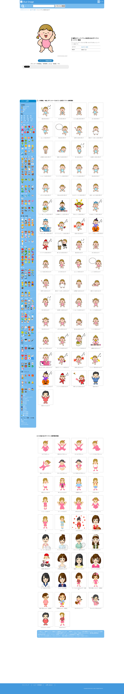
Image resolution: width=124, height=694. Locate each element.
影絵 (32, 156)
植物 (24, 125)
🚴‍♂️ (32, 272)
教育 (22, 298)
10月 (28, 119)
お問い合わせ (49, 685)
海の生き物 (24, 193)
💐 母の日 (24, 108)
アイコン (23, 353)
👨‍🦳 (25, 285)
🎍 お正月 (24, 394)
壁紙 (22, 421)
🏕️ (29, 335)
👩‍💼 (25, 293)
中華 (29, 217)
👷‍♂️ (29, 293)
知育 (31, 298)
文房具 (26, 298)
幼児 (35, 9)
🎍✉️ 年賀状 (24, 415)
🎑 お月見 (24, 408)
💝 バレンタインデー (27, 397)
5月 (31, 115)
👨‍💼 (22, 293)
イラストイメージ (24, 9)
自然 (28, 125)
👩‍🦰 (32, 282)
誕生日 (23, 373)
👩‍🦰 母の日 (24, 402)
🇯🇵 (29, 358)
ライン (25, 419)
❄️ (29, 148)
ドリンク (23, 239)
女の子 (31, 9)
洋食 (26, 217)
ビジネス (23, 291)
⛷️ (22, 335)
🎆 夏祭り (24, 407)
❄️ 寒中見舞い (25, 412)
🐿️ (25, 172)
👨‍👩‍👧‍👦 (22, 288)
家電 (22, 346)
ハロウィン (24, 387)
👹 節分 (23, 395)
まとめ (100, 2)
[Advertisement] (85, 23)
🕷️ (25, 392)
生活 (25, 280)
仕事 (28, 291)
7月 (28, 117)
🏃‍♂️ (29, 306)
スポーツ (23, 325)
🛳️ (25, 277)
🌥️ (22, 148)
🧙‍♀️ (32, 389)
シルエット (24, 422)
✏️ (32, 301)
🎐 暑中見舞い (25, 413)
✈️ (32, 275)
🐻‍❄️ (32, 164)
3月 (24, 115)
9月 (24, 119)
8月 (31, 117)
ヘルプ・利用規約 (37, 685)
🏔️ (29, 151)
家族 (22, 280)
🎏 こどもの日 (25, 106)
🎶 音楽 (23, 338)
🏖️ (32, 151)
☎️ (25, 348)
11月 (31, 119)
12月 (25, 120)
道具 (30, 346)
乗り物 (22, 267)
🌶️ (32, 254)
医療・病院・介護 (25, 311)
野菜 (22, 247)
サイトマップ (25, 685)
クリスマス (24, 380)
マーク (28, 353)
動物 (22, 156)
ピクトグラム (24, 424)
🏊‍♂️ (32, 332)
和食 (22, 217)
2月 (31, 120)
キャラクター (24, 361)
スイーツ (23, 229)
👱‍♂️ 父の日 (24, 403)
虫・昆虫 (23, 205)
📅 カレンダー (25, 122)
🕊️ (32, 186)
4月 (28, 115)
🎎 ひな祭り (24, 398)
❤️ (25, 316)
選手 (28, 325)
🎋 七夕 (23, 405)
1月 (28, 120)
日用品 (26, 346)
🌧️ (25, 148)
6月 (24, 117)
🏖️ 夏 (22, 111)
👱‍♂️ (22, 285)
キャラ (25, 156)
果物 (25, 247)
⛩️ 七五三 (24, 410)
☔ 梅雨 (23, 109)
